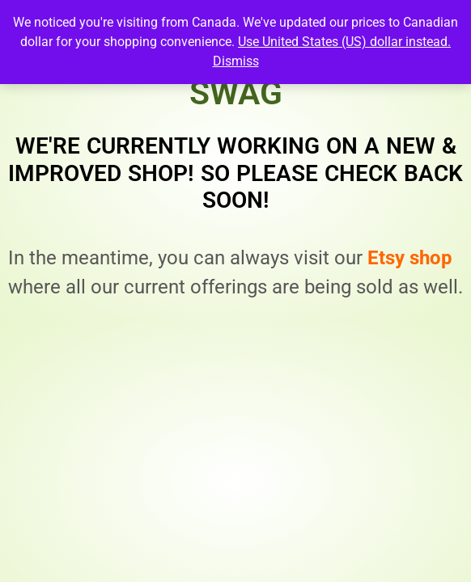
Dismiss (236, 61)
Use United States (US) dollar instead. (344, 41)
